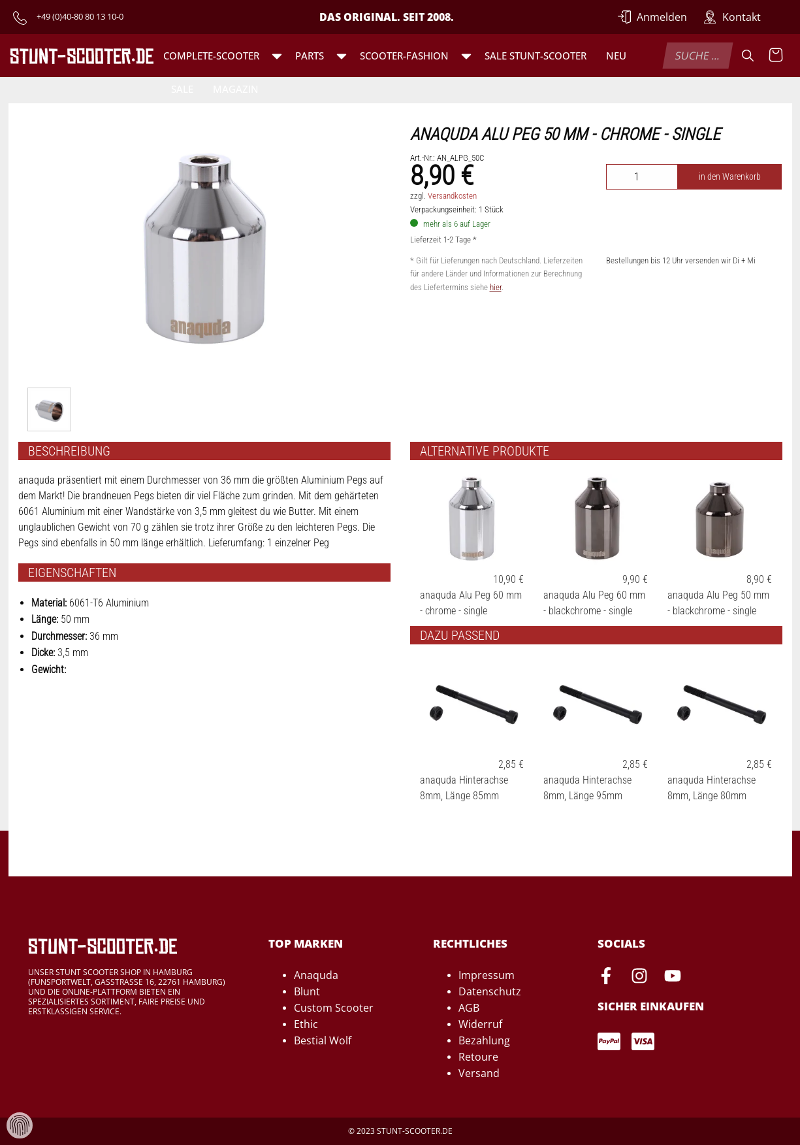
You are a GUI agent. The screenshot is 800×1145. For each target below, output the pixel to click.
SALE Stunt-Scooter (535, 55)
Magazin (236, 88)
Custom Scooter (334, 1008)
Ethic (306, 1024)
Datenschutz (489, 991)
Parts (309, 55)
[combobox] (698, 55)
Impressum (486, 975)
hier (496, 287)
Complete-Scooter (211, 55)
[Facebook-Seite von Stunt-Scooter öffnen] (606, 977)
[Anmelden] (652, 17)
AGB (468, 1008)
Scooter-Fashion (404, 55)
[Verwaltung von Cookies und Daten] (19, 1124)
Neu (616, 55)
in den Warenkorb (730, 176)
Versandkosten (452, 196)
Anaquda (316, 975)
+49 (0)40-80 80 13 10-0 (80, 16)
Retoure (478, 1057)
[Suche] (747, 56)
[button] (276, 56)
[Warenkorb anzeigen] (775, 56)
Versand (479, 1073)
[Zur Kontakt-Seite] (732, 17)
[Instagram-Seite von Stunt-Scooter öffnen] (639, 977)
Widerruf (480, 1024)
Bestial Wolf (322, 1040)
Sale (182, 88)
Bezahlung (484, 1040)
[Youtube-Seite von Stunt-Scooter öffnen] (672, 977)
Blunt (307, 991)
